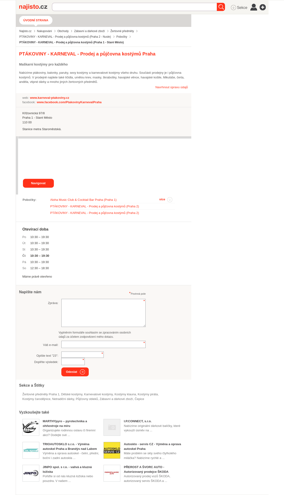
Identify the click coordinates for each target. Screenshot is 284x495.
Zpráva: (53, 303)
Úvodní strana (35, 20)
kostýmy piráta (148, 394)
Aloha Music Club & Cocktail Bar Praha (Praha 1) (83, 200)
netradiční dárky (63, 399)
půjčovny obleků (87, 399)
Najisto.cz (35, 7)
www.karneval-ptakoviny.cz (49, 97)
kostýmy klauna (125, 394)
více (162, 199)
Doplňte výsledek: (46, 362)
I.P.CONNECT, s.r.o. (137, 421)
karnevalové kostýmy (98, 394)
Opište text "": (47, 355)
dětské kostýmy (71, 394)
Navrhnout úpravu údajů (171, 87)
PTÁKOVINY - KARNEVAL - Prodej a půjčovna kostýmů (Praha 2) (94, 206)
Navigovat (38, 183)
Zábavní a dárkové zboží (116, 399)
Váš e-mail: (50, 345)
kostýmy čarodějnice (36, 399)
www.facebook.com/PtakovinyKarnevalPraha (69, 102)
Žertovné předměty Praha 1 (40, 394)
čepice (139, 399)
